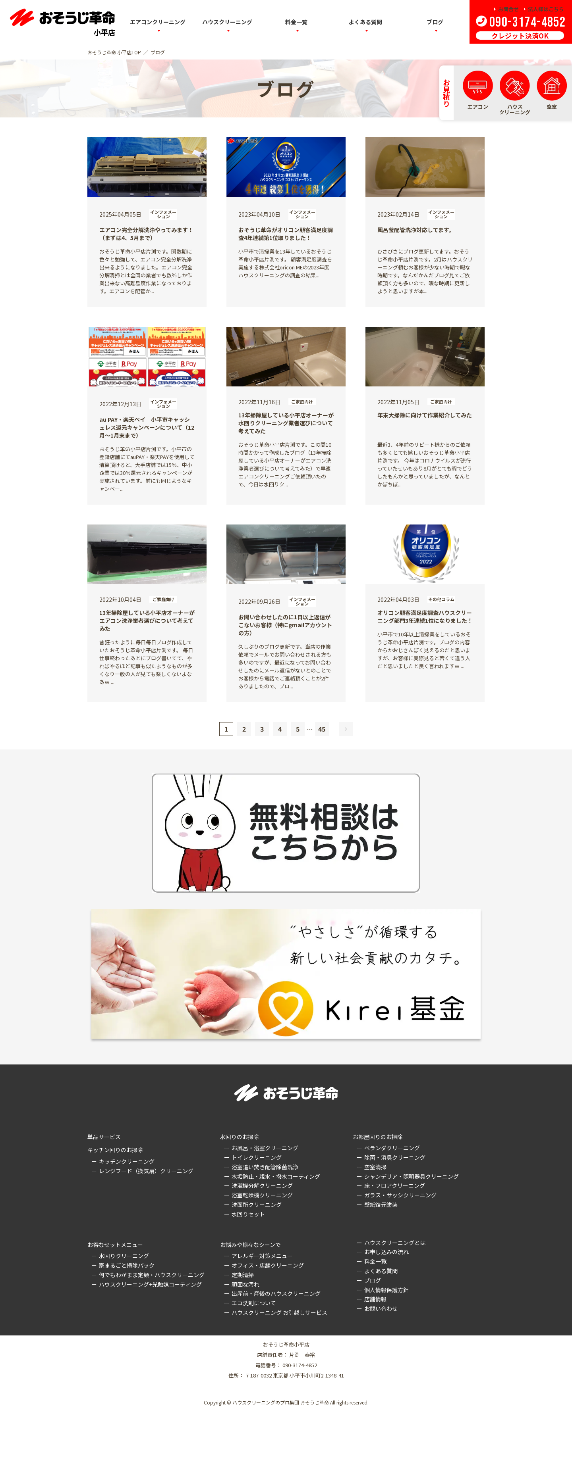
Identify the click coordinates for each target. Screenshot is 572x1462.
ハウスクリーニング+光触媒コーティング (150, 1284)
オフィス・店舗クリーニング (268, 1265)
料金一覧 (375, 1261)
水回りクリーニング (124, 1256)
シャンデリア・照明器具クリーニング (411, 1176)
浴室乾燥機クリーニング (262, 1195)
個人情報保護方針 (386, 1290)
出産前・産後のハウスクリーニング (276, 1293)
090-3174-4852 (526, 22)
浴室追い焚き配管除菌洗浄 (265, 1167)
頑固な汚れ (245, 1284)
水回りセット (248, 1214)
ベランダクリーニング (392, 1148)
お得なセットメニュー (115, 1245)
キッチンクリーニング (127, 1161)
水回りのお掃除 (239, 1137)
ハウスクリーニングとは (394, 1243)
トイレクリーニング (257, 1157)
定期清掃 (243, 1275)
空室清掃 (375, 1167)
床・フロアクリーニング (394, 1185)
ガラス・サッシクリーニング (400, 1195)
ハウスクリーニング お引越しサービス (279, 1312)
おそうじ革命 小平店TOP (114, 52)
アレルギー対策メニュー (262, 1256)
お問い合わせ (381, 1308)
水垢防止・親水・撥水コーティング (276, 1176)
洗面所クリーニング (257, 1204)
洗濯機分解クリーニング (262, 1185)
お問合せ (508, 9)
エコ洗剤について (254, 1303)
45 (321, 729)
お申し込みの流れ (386, 1252)
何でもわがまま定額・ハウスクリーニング (152, 1275)
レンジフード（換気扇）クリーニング (146, 1171)
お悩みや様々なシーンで (250, 1245)
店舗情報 (375, 1299)
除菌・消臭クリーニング (394, 1157)
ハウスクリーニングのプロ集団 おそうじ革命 (280, 1402)
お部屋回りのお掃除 (378, 1137)
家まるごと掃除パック (127, 1265)
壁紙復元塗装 (381, 1204)
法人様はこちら (546, 9)
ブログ (435, 22)
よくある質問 (381, 1271)
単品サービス (104, 1137)
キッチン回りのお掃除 (115, 1150)
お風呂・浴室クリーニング (265, 1148)
